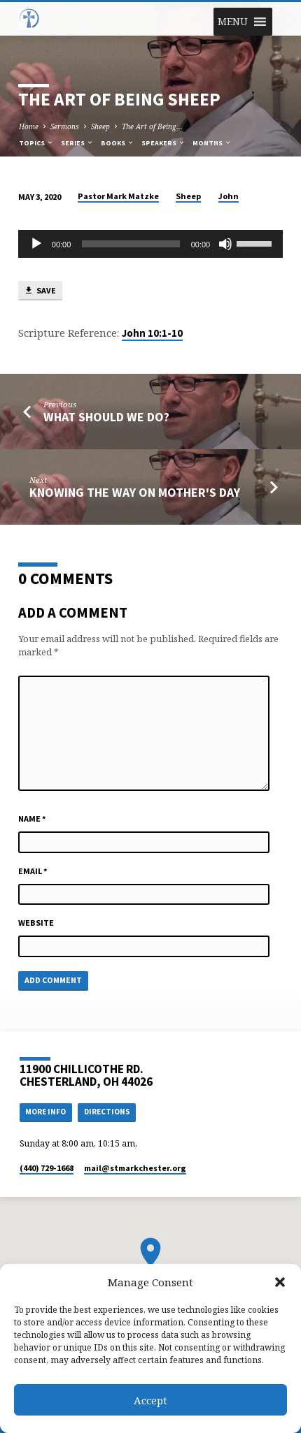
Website (36, 922)
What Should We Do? (106, 417)
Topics (36, 142)
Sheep (100, 126)
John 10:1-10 (152, 333)
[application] (150, 244)
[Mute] (225, 244)
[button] (280, 1282)
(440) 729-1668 (47, 1168)
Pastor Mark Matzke (118, 196)
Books (117, 142)
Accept (150, 1400)
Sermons (64, 126)
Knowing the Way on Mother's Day (134, 492)
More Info (45, 1111)
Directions (107, 1111)
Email (33, 871)
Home (28, 126)
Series (77, 142)
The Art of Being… (152, 126)
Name (32, 818)
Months (212, 142)
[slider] (130, 243)
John (228, 196)
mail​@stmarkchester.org (135, 1168)
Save (40, 291)
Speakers (163, 142)
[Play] (36, 244)
